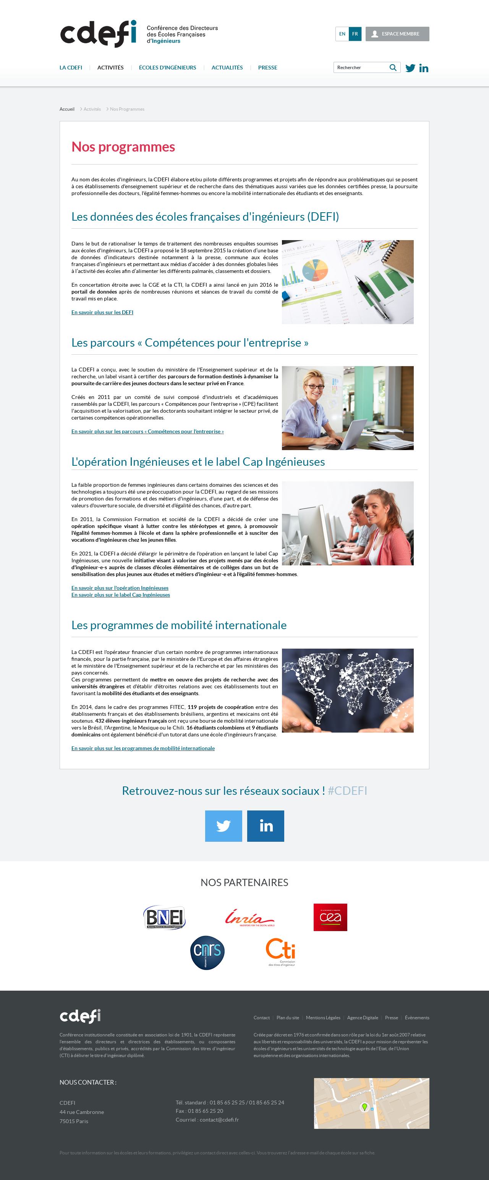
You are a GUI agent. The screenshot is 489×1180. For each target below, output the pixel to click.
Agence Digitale (362, 1017)
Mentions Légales (323, 1017)
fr (355, 33)
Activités (110, 68)
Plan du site (288, 1017)
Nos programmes (127, 109)
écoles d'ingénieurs (167, 68)
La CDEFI (71, 68)
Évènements (417, 1017)
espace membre (400, 33)
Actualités (227, 68)
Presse (267, 68)
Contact (262, 1017)
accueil (67, 109)
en (342, 33)
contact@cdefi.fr (219, 1120)
